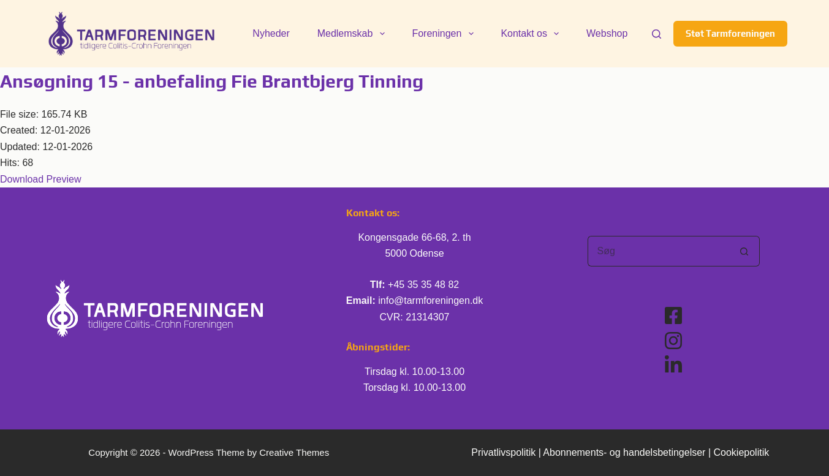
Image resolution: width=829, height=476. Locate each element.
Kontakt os (532, 33)
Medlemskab (353, 33)
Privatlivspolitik (503, 452)
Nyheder (270, 33)
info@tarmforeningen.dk (430, 300)
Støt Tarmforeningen (730, 33)
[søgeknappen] (744, 251)
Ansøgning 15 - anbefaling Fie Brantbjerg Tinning (211, 81)
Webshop (606, 33)
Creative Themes (294, 452)
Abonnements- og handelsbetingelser (624, 452)
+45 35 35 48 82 (423, 284)
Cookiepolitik (742, 452)
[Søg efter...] (658, 251)
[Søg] (656, 34)
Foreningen (445, 33)
